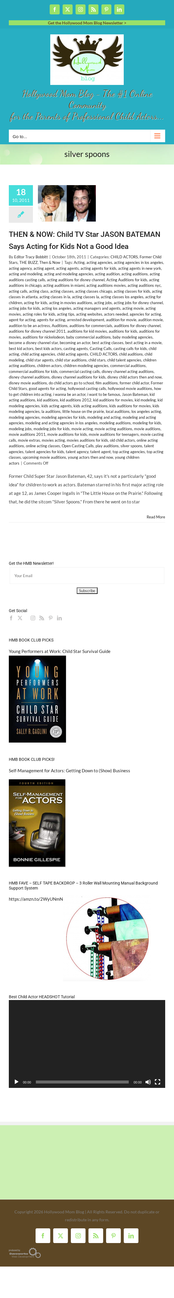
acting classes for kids (132, 291)
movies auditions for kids (87, 440)
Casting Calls (101, 348)
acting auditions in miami (64, 285)
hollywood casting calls (87, 388)
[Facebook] (11, 618)
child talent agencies (124, 360)
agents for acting (51, 319)
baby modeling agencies (133, 337)
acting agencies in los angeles (138, 262)
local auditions (118, 411)
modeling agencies (24, 417)
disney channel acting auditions (128, 371)
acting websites (89, 314)
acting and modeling (25, 274)
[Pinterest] (50, 618)
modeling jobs (20, 428)
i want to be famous (103, 394)
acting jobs (103, 302)
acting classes (61, 291)
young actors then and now (90, 457)
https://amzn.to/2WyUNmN (36, 899)
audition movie (150, 319)
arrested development (85, 319)
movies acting (53, 440)
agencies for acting (145, 314)
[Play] (16, 1082)
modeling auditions (115, 423)
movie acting (82, 428)
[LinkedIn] (59, 618)
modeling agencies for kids (63, 417)
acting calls (18, 291)
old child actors (122, 440)
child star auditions (71, 360)
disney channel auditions (29, 377)
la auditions (51, 411)
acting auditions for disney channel (76, 279)
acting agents (67, 268)
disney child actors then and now (134, 377)
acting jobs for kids (24, 308)
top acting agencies (129, 451)
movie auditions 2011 (27, 434)
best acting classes (107, 342)
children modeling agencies (85, 365)
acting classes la (85, 296)
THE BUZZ (28, 262)
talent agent (100, 451)
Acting (79, 262)
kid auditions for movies (113, 400)
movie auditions (147, 428)
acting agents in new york (139, 268)
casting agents (75, 348)
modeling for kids (147, 423)
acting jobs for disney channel (138, 302)
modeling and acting (104, 417)
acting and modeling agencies (68, 274)
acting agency (20, 268)
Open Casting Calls (78, 445)
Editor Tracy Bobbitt (31, 256)
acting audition (107, 274)
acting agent (44, 268)
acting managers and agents (97, 308)
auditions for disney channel (137, 325)
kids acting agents (56, 405)
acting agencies (99, 262)
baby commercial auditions (88, 337)
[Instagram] (33, 618)
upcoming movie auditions (44, 457)
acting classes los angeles (122, 296)
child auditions (131, 354)
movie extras (29, 440)
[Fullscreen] (157, 1082)
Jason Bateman (135, 394)
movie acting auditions (113, 428)
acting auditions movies (106, 285)
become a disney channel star (33, 342)
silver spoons (131, 445)
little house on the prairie (83, 411)
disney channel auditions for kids (78, 377)
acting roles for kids (39, 314)
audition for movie (121, 319)
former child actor (134, 383)
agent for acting (22, 319)
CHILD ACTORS (124, 256)
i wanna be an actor (69, 394)
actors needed (116, 314)
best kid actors (21, 348)
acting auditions (134, 274)
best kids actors (48, 348)
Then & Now (49, 262)
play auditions (107, 445)
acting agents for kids (98, 268)
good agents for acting (47, 388)
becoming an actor (75, 342)
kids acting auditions (90, 405)
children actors (49, 365)
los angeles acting (146, 411)
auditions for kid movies (87, 331)
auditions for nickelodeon (43, 337)
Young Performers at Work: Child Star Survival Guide (60, 651)
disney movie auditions (28, 383)
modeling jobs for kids (52, 428)
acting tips (65, 314)
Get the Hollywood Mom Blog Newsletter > (87, 22)
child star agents (39, 360)
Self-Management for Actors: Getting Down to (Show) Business (69, 770)
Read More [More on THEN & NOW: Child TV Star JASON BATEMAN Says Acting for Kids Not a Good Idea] (156, 517)
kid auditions (47, 400)
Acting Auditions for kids (126, 279)
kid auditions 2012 (75, 400)
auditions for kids (123, 331)
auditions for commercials (90, 325)
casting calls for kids (130, 348)
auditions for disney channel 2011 (37, 331)
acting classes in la (54, 296)
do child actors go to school (71, 383)
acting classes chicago (93, 291)
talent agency (77, 451)
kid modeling (145, 400)
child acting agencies (38, 354)
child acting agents (72, 354)
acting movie (133, 308)
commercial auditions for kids (33, 371)
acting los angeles (56, 308)
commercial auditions (128, 365)
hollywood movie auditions (130, 388)
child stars (97, 360)
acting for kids (35, 302)
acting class (38, 291)
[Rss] (41, 618)
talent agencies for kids (44, 451)
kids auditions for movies (130, 405)
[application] (87, 1044)
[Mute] (148, 1082)
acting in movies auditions (70, 302)
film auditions (107, 383)
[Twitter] (20, 618)
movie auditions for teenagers (114, 434)
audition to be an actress (29, 325)
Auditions (60, 325)
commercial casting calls (79, 371)
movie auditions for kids (67, 434)
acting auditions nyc (144, 285)
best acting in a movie (143, 342)
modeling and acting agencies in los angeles (61, 423)
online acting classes (43, 445)
